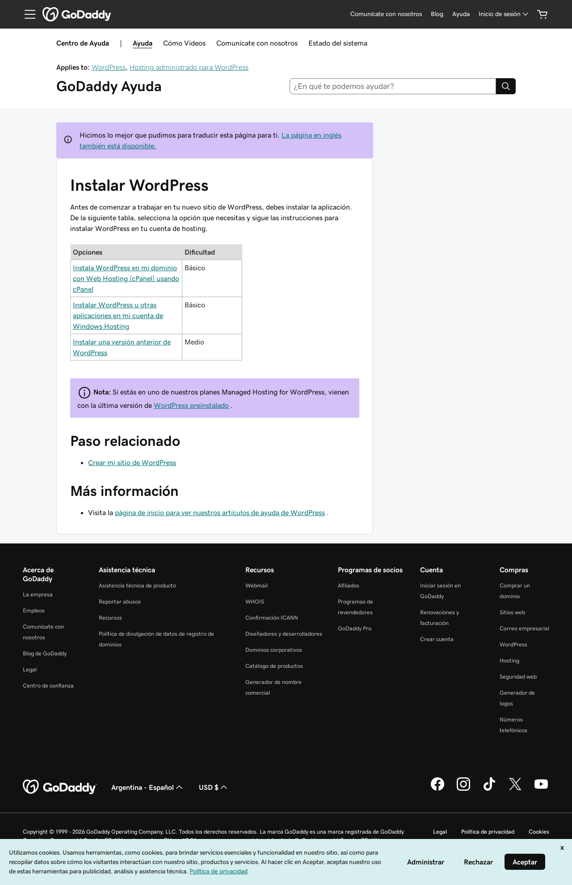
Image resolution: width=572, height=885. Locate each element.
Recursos (110, 618)
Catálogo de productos (274, 666)
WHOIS (254, 601)
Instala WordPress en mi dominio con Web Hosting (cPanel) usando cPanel (126, 278)
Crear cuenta (437, 639)
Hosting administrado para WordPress (189, 67)
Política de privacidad (487, 832)
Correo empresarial (524, 628)
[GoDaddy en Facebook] (437, 789)
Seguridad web (518, 676)
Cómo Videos (184, 42)
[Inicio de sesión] (504, 14)
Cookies (539, 832)
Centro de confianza (48, 685)
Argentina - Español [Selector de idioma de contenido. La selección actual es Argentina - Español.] (148, 787)
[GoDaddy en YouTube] (541, 789)
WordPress (109, 67)
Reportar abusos (120, 601)
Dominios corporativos (273, 650)
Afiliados (348, 585)
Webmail (256, 585)
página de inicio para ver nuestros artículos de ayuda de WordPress (220, 512)
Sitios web (512, 612)
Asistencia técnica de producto (137, 585)
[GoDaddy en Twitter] (515, 789)
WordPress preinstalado (191, 405)
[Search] (506, 86)
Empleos (34, 610)
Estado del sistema (337, 42)
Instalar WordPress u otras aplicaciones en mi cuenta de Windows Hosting (118, 315)
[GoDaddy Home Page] (60, 787)
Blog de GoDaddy (45, 653)
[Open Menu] (26, 14)
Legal (30, 669)
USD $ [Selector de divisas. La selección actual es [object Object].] (214, 787)
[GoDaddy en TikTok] (489, 789)
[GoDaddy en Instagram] (463, 789)
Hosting (509, 660)
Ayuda (142, 42)
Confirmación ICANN (271, 618)
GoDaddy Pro (354, 628)
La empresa (38, 594)
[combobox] (393, 86)
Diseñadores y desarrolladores (283, 634)
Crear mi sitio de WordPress (132, 462)
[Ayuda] (461, 14)
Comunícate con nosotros (257, 42)
